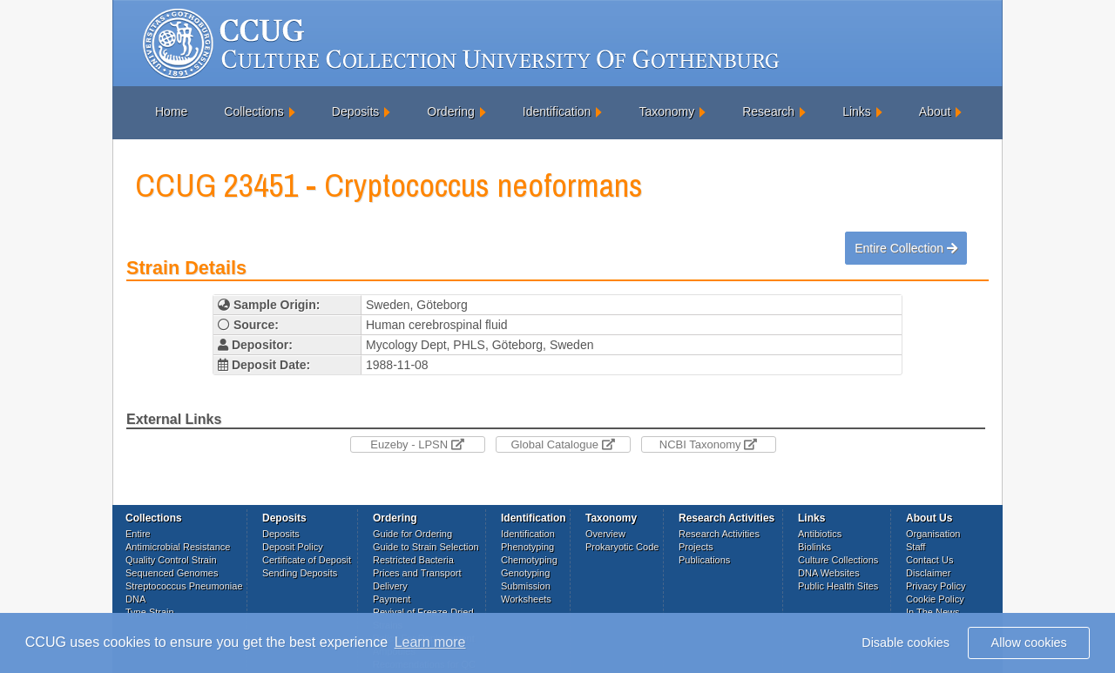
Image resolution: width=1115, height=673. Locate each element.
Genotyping (525, 573)
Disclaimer (928, 573)
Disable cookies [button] (905, 642)
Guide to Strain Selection (426, 547)
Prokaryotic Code (622, 547)
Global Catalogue (562, 444)
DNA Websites (829, 573)
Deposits (355, 111)
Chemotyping (529, 560)
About (935, 111)
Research (768, 111)
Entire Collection (906, 248)
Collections (253, 111)
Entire (138, 533)
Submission (526, 586)
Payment (391, 599)
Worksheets (526, 599)
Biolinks (814, 547)
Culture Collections (838, 560)
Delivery (390, 586)
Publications (704, 560)
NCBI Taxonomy (708, 444)
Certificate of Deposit (306, 560)
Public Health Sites (838, 586)
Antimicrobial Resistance (177, 547)
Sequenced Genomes (171, 573)
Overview (605, 533)
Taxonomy (666, 111)
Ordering (450, 111)
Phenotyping (527, 547)
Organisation (933, 533)
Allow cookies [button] (1029, 642)
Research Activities (719, 533)
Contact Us (929, 560)
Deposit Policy (292, 547)
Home (171, 111)
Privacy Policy (935, 586)
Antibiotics (819, 533)
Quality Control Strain (171, 560)
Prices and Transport (417, 573)
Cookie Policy (935, 599)
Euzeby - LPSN (417, 444)
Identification (557, 111)
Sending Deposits (299, 573)
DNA (135, 599)
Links (856, 111)
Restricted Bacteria (413, 560)
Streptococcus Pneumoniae (184, 586)
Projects (696, 547)
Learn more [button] (430, 642)
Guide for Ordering (412, 533)
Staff (915, 547)
